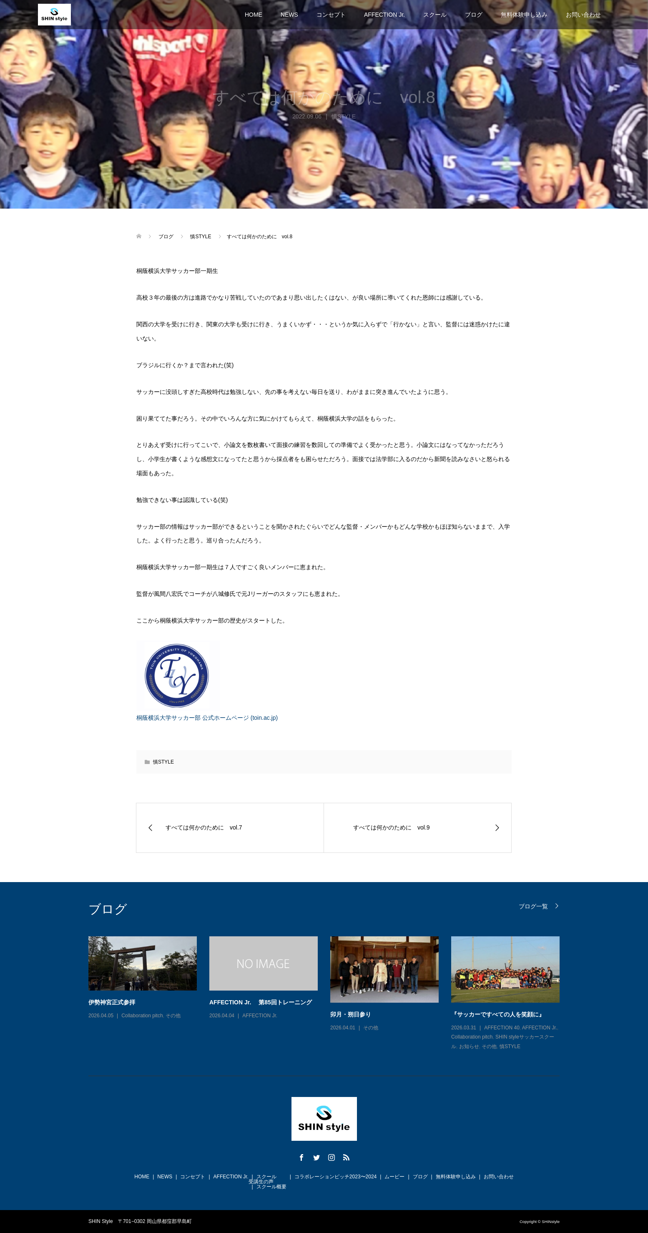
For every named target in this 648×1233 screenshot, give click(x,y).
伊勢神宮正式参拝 (111, 1002)
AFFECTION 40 (502, 1028)
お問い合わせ (583, 14)
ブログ (473, 14)
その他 (173, 1016)
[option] (330, 993)
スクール (435, 14)
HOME (253, 14)
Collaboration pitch (142, 1016)
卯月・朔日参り (350, 1014)
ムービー (394, 1177)
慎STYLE (163, 762)
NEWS (289, 14)
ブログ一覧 (533, 906)
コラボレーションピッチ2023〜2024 (335, 1177)
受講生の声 (261, 1182)
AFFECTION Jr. (384, 14)
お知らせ (469, 1046)
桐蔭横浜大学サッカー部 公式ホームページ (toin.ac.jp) (207, 717)
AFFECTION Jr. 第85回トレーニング (260, 1002)
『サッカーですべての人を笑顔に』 (498, 1014)
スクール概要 (271, 1187)
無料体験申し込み (524, 14)
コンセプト (331, 14)
